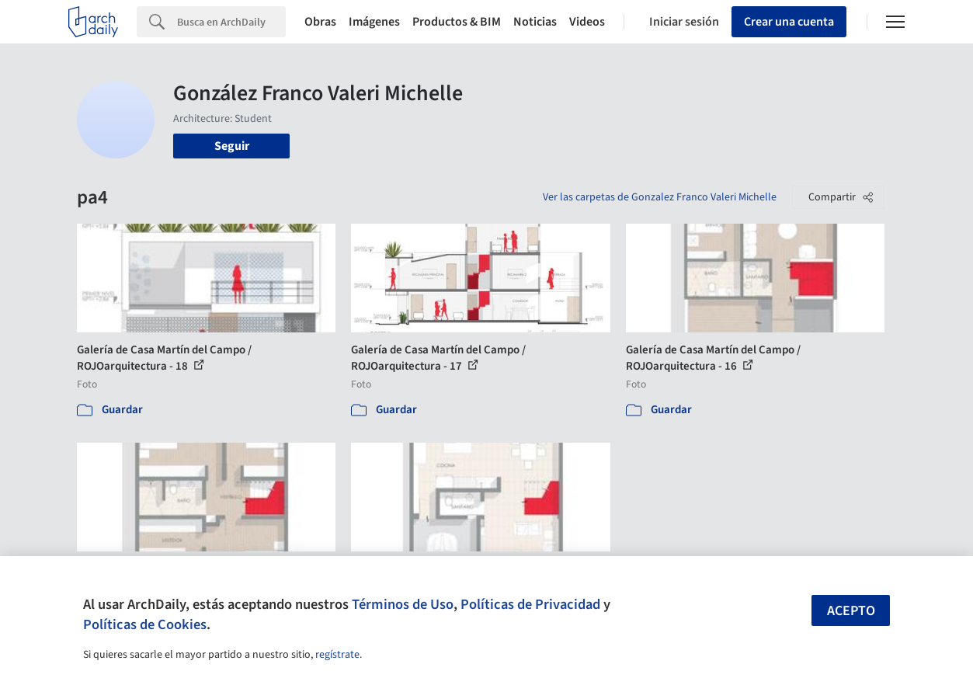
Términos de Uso (402, 604)
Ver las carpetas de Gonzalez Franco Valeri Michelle (660, 197)
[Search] (231, 21)
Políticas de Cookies (145, 624)
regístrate (337, 654)
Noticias (535, 22)
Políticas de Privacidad (530, 604)
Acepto (851, 611)
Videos (587, 22)
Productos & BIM (456, 22)
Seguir (231, 146)
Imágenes (374, 22)
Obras (320, 22)
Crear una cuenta (789, 21)
